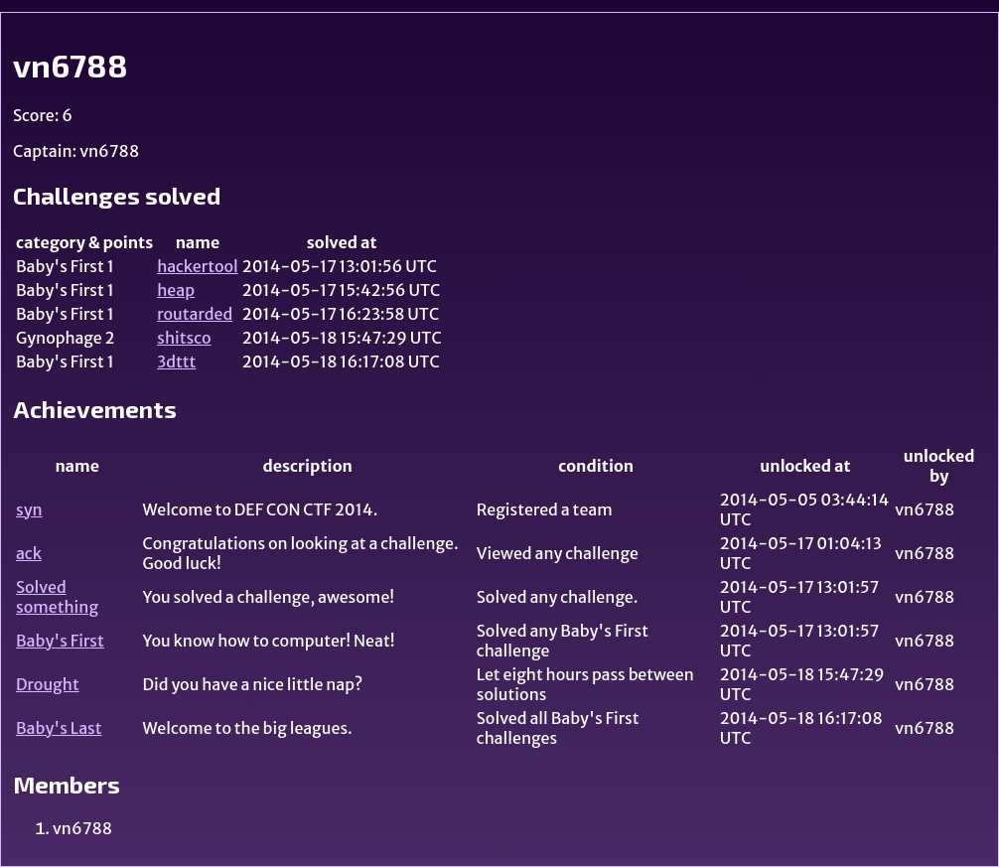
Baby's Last (59, 728)
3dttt (176, 361)
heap (176, 290)
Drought (47, 684)
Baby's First (60, 640)
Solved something (57, 597)
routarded (194, 314)
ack (29, 553)
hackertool (197, 266)
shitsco (184, 338)
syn (29, 509)
